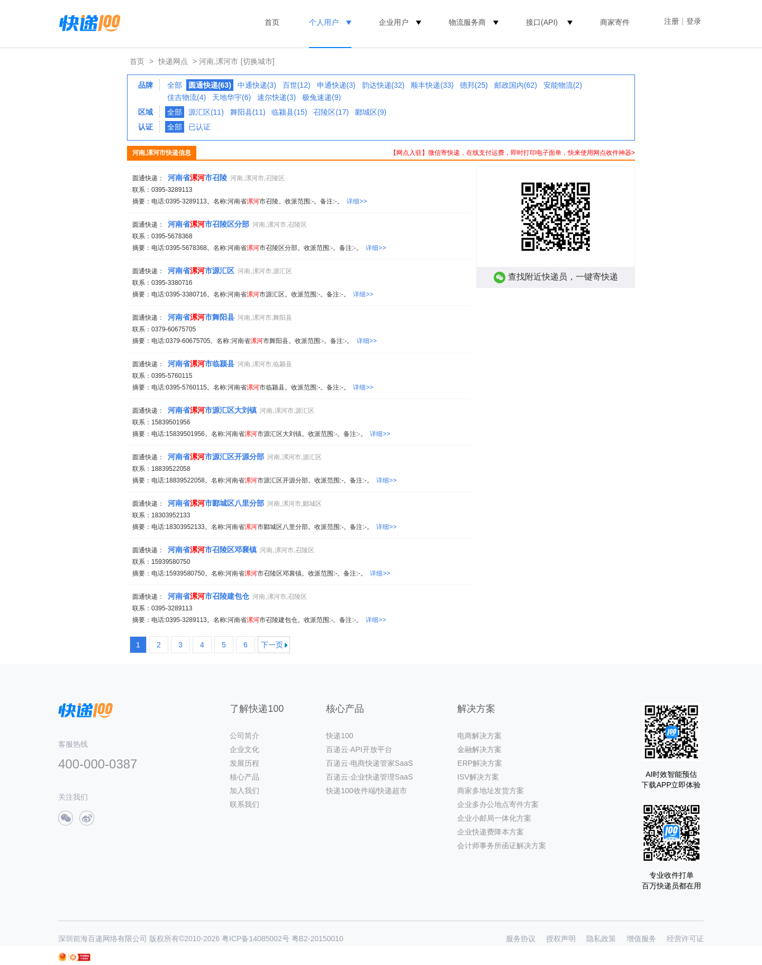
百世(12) (297, 85)
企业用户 (394, 22)
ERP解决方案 (479, 763)
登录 (693, 21)
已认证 (199, 127)
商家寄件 (615, 22)
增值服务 (641, 938)
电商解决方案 (479, 735)
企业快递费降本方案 (490, 832)
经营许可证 (685, 938)
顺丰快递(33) (432, 85)
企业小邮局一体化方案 (494, 818)
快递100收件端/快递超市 (366, 790)
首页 (272, 22)
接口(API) (542, 22)
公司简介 (244, 735)
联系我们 (244, 804)
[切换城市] (258, 61)
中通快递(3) (257, 85)
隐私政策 (601, 938)
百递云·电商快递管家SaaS (369, 763)
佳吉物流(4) (186, 97)
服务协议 (521, 938)
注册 (671, 21)
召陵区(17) (331, 112)
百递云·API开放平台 (359, 749)
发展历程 (244, 763)
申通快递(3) (336, 85)
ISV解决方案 (478, 777)
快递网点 (173, 61)
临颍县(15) (289, 112)
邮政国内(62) (515, 85)
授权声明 (561, 938)
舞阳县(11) (248, 112)
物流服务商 (467, 22)
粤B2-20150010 (317, 938)
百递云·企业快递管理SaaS (369, 777)
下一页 (272, 645)
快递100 (339, 735)
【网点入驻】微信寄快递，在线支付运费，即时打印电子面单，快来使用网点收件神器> (512, 152)
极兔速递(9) (321, 97)
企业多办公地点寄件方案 (498, 804)
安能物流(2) (562, 85)
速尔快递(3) (276, 97)
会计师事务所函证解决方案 (501, 845)
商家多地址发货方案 (490, 790)
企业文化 (244, 749)
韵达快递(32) (383, 85)
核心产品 (244, 777)
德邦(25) (474, 85)
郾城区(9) (370, 112)
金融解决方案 (479, 749)
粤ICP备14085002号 (255, 938)
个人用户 (324, 22)
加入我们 (244, 790)
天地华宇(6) (231, 97)
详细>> (357, 201)
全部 (174, 85)
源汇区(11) (206, 112)
